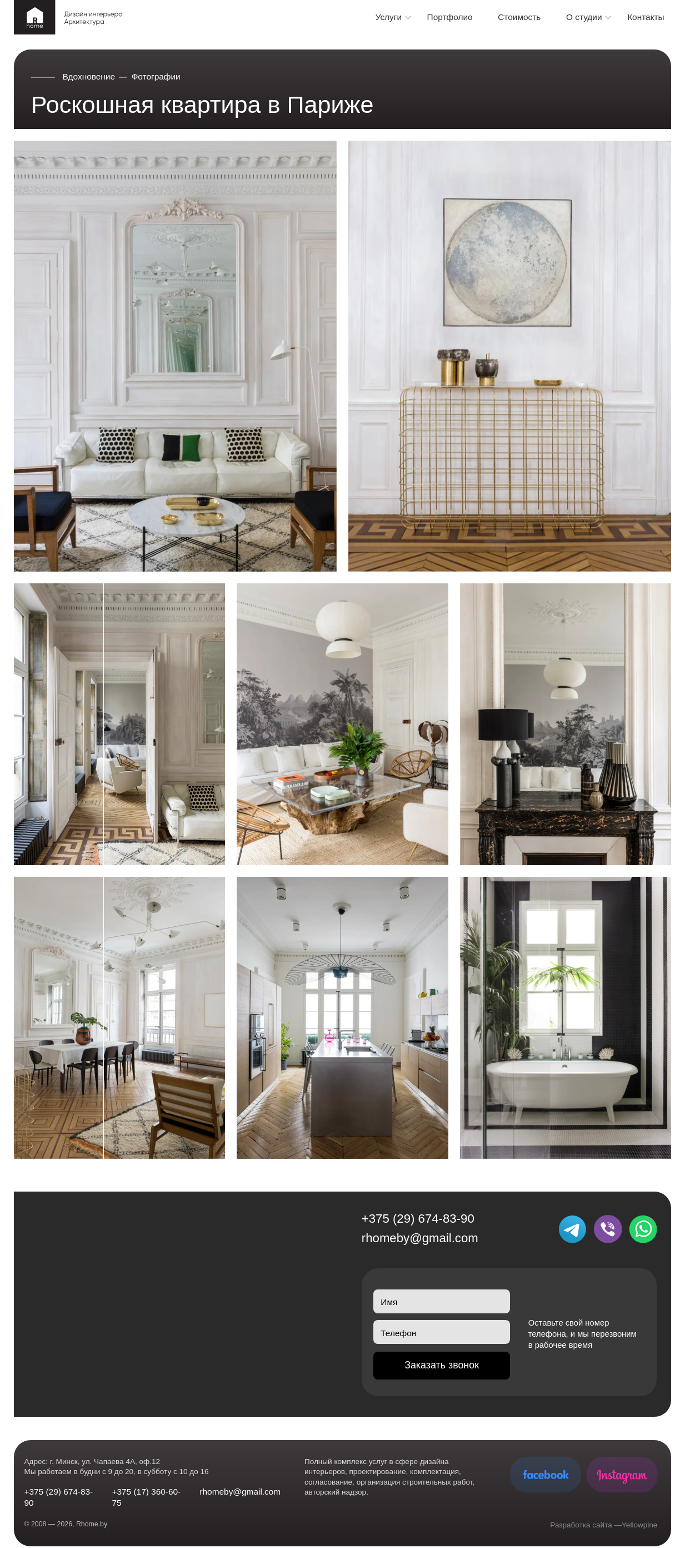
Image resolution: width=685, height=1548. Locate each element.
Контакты (645, 17)
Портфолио (450, 17)
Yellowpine (639, 1525)
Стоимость (519, 17)
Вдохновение (89, 76)
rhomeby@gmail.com (420, 1238)
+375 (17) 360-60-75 (146, 1497)
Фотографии (156, 76)
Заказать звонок (441, 1365)
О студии (584, 17)
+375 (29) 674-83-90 (418, 1219)
